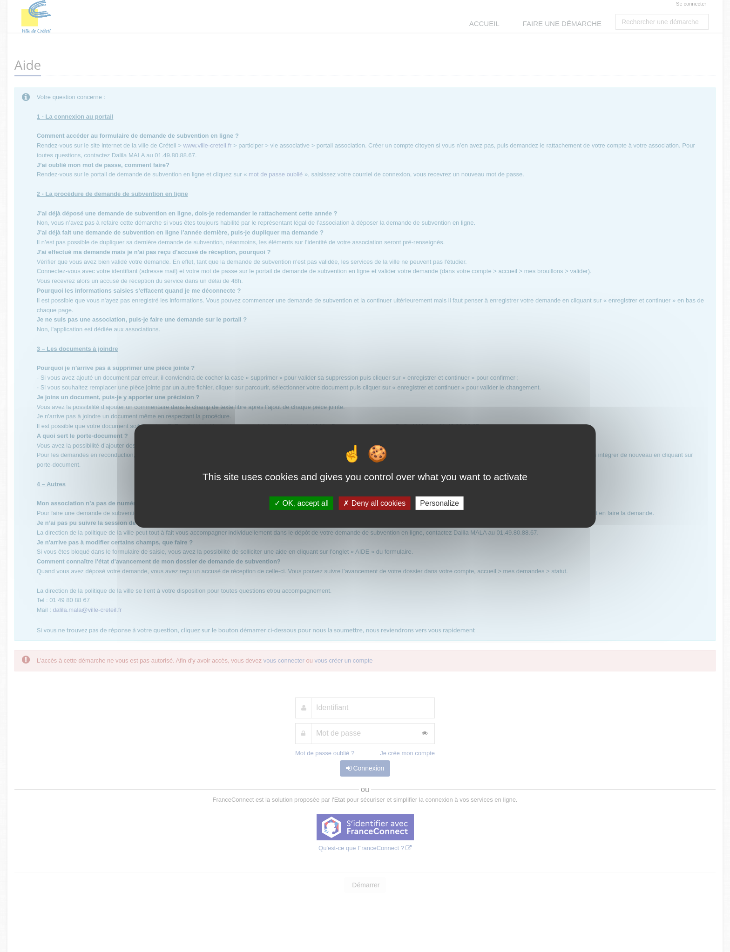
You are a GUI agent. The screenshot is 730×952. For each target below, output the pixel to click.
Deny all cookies (374, 503)
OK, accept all (301, 503)
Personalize (439, 503)
